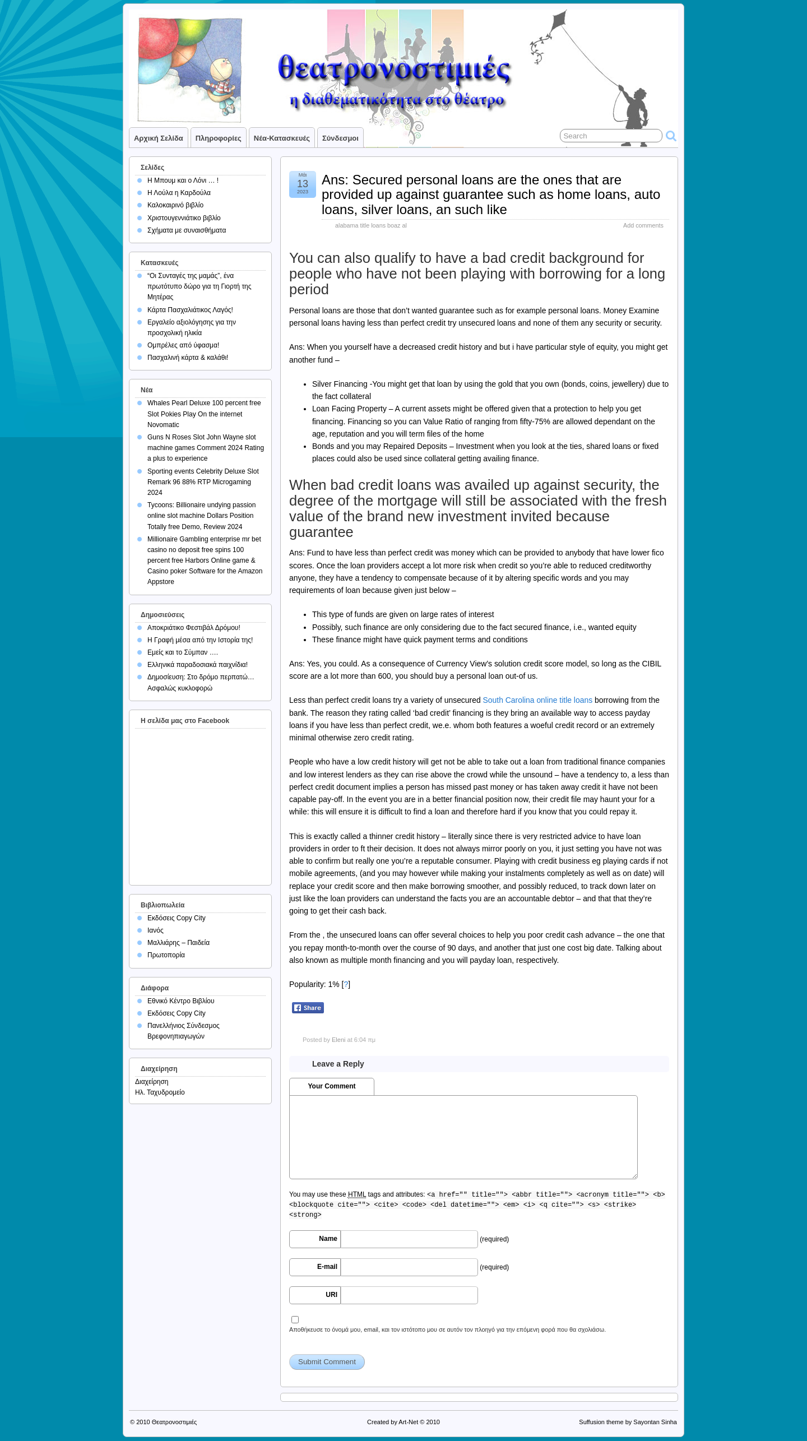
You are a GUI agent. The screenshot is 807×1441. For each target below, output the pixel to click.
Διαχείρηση (152, 1082)
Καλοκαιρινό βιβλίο (175, 205)
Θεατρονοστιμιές (174, 1422)
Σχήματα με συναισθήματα (186, 230)
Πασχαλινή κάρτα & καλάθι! (187, 358)
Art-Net (408, 1422)
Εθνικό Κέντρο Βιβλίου (181, 1001)
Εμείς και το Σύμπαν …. (182, 652)
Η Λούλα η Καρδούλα (179, 193)
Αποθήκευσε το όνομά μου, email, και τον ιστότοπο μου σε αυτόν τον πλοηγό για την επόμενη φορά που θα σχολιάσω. (447, 1329)
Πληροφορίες (219, 138)
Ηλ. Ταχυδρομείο (160, 1092)
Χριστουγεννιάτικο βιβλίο (184, 218)
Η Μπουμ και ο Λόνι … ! (183, 180)
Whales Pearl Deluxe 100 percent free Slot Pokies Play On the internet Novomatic (204, 413)
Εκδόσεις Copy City (176, 918)
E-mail (327, 1267)
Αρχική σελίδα (158, 138)
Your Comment (331, 1086)
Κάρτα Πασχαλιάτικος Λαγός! (190, 310)
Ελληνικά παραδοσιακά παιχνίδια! (197, 665)
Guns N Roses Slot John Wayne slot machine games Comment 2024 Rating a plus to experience (205, 447)
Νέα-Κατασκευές (282, 138)
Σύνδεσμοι (340, 138)
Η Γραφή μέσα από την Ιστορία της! (200, 640)
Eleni (338, 1039)
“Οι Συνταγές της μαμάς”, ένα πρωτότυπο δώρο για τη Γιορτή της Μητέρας (199, 286)
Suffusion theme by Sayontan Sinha (628, 1422)
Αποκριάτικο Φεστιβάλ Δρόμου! (193, 628)
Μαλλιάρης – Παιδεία (178, 943)
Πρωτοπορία (166, 955)
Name (328, 1239)
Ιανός (155, 930)
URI (331, 1295)
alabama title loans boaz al (371, 225)
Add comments (643, 225)
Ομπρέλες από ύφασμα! (183, 345)
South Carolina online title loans (538, 700)
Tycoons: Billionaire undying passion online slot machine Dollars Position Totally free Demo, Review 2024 (201, 515)
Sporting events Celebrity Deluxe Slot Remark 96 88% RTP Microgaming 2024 (203, 482)
